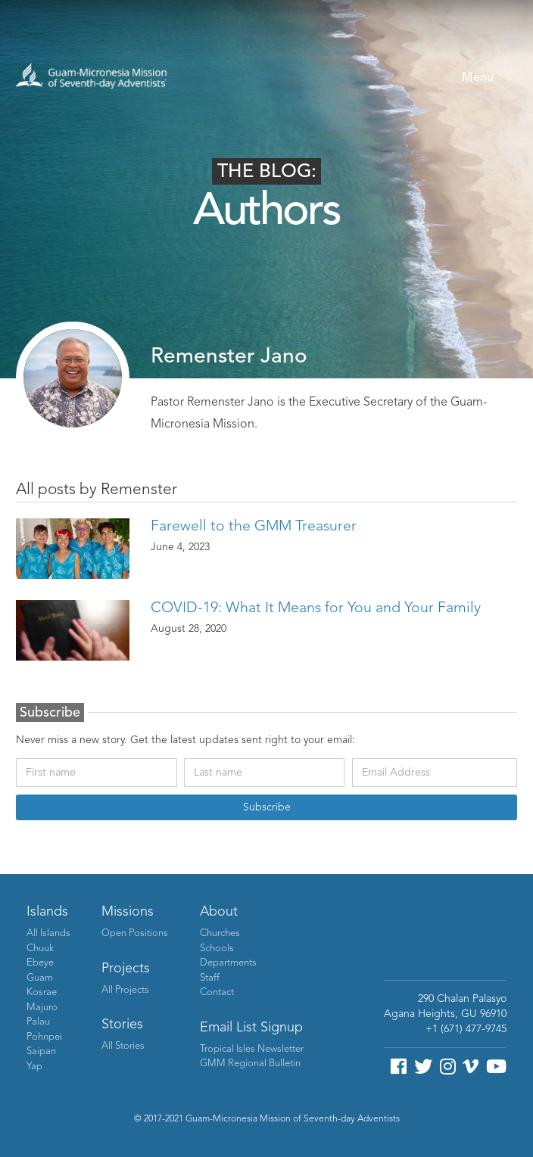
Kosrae (41, 992)
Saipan (41, 1051)
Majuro (42, 1007)
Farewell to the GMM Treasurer (254, 526)
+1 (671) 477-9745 (466, 1029)
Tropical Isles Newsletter (252, 1049)
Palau (38, 1022)
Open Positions (134, 933)
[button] (486, 78)
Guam (39, 978)
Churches (220, 933)
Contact (217, 992)
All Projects (125, 990)
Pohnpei (44, 1037)
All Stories (123, 1046)
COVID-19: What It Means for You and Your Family (316, 608)
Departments (228, 963)
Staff (210, 978)
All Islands (48, 933)
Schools (217, 948)
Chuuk (40, 948)
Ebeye (40, 963)
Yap (34, 1066)
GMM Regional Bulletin (250, 1063)
